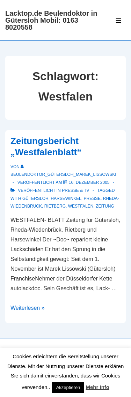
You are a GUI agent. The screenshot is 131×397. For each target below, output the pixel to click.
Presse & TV (75, 190)
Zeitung (105, 206)
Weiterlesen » (27, 308)
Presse (92, 198)
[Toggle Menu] (119, 20)
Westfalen (81, 206)
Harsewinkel (66, 198)
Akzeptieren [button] (68, 387)
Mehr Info (98, 387)
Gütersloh (35, 198)
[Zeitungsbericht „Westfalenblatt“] (89, 182)
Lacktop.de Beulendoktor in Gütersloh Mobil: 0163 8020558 (51, 20)
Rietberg (55, 206)
